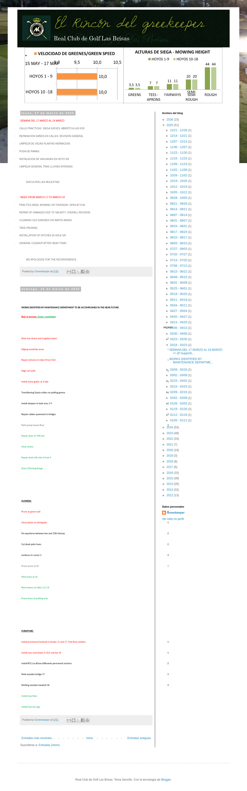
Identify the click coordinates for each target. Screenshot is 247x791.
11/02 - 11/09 (179, 170)
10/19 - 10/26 (179, 181)
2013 (170, 489)
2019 (170, 455)
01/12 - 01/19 (179, 415)
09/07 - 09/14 (179, 215)
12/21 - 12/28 (179, 130)
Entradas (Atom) (49, 745)
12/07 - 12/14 (179, 141)
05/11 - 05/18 (179, 300)
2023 (170, 433)
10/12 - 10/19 (179, 186)
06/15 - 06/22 (179, 271)
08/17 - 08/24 (179, 232)
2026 (170, 119)
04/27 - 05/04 (179, 311)
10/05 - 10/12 (179, 192)
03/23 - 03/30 (179, 339)
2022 (170, 438)
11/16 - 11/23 (179, 158)
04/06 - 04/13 (179, 328)
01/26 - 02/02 (179, 403)
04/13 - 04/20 (179, 322)
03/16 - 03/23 (179, 345)
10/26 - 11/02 (179, 175)
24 (54, 120)
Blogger (166, 779)
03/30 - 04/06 (179, 333)
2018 (170, 461)
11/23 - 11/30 (179, 152)
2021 (170, 444)
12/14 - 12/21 (179, 135)
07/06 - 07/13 (179, 265)
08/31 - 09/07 (179, 220)
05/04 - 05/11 (179, 305)
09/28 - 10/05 (179, 198)
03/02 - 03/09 (179, 375)
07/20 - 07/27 (179, 254)
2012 (170, 495)
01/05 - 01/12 (179, 420)
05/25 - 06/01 (179, 288)
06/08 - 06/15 (179, 277)
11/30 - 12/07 (179, 147)
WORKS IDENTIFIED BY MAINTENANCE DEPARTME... (191, 360)
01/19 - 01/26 (179, 409)
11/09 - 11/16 (179, 164)
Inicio (89, 738)
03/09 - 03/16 (179, 369)
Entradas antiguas (139, 738)
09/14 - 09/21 (179, 209)
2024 (170, 427)
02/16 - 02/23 (179, 386)
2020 (170, 450)
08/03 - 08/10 (179, 243)
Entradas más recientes (36, 738)
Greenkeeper (176, 512)
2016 (170, 473)
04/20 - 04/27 (179, 316)
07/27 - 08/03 (179, 249)
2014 (170, 484)
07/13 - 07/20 (179, 260)
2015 (170, 478)
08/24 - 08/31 (179, 226)
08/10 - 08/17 (179, 237)
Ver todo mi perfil (173, 519)
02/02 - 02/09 (179, 398)
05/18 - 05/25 (179, 294)
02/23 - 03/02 (179, 380)
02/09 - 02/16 (179, 392)
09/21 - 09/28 (179, 203)
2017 (170, 467)
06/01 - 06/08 (179, 282)
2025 (170, 125)
